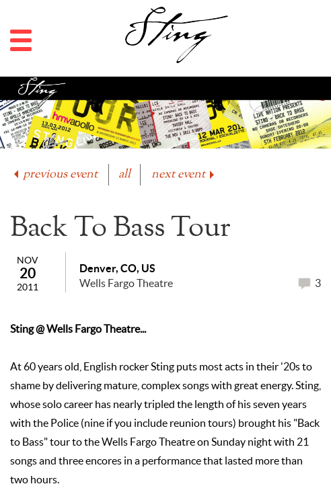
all (124, 174)
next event (184, 174)
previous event (54, 174)
